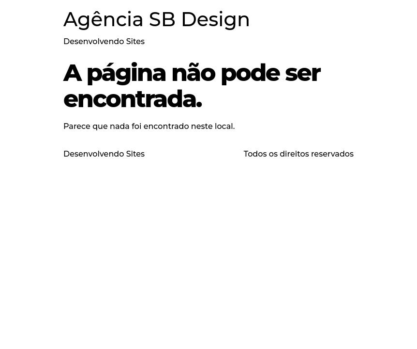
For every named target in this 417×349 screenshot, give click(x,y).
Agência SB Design (156, 19)
